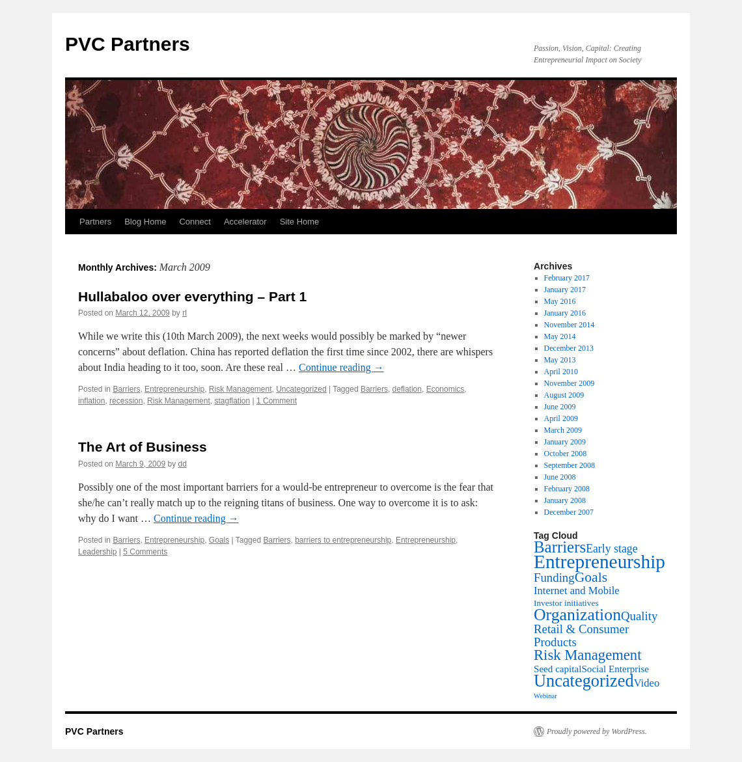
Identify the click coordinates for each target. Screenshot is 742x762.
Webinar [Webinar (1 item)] (545, 696)
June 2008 (560, 477)
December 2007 (569, 512)
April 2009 (561, 418)
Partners (95, 221)
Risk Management (240, 389)
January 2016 (565, 313)
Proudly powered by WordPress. (597, 731)
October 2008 (565, 453)
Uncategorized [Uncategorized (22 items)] (584, 681)
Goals (219, 540)
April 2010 (561, 371)
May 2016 (560, 301)
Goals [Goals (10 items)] (591, 577)
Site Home (300, 221)
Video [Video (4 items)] (647, 683)
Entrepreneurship (174, 389)
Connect (194, 221)
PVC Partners (127, 44)
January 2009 (565, 441)
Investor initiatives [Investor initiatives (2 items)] (566, 603)
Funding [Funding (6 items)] (554, 577)
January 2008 (565, 500)
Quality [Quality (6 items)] (639, 616)
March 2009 (563, 430)
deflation (407, 389)
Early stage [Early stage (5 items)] (611, 548)
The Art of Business (142, 446)
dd (182, 464)
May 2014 (560, 336)
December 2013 (569, 348)
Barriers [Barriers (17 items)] (560, 547)
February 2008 (567, 488)
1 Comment (276, 400)
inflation (91, 400)
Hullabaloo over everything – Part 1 (192, 296)
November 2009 (569, 383)
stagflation (232, 400)
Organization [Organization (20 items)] (577, 614)
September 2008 (569, 465)
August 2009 (564, 395)
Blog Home (145, 221)
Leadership (97, 551)
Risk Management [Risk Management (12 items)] (588, 655)
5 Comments (145, 551)
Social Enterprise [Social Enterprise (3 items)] (615, 669)
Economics (445, 389)
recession (126, 400)
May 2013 (560, 359)
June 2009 (560, 406)
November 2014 (569, 324)
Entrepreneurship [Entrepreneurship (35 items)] (599, 561)
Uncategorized (301, 389)
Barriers (126, 389)
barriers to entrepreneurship (343, 540)
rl (184, 313)
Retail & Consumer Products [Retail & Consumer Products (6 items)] (581, 635)
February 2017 (567, 277)
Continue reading (341, 367)
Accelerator (245, 221)
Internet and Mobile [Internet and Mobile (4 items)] (577, 590)
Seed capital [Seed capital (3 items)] (557, 669)
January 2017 (565, 289)
